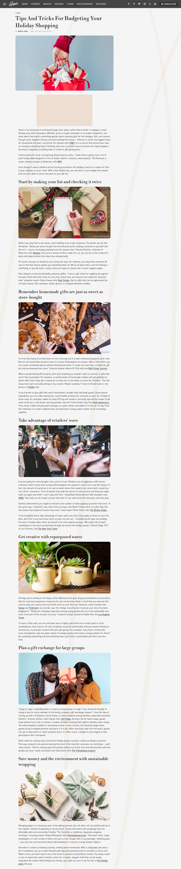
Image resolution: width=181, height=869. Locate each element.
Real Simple (63, 280)
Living (70, 4)
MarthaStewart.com (76, 835)
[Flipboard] (139, 5)
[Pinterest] (134, 5)
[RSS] (155, 5)
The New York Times (47, 528)
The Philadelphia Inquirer (83, 750)
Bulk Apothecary (101, 402)
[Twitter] (150, 5)
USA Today (66, 718)
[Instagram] (144, 5)
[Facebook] (128, 5)
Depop (21, 607)
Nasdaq (36, 252)
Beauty (47, 4)
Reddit (31, 387)
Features (101, 4)
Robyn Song (23, 31)
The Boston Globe (98, 510)
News (25, 4)
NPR (60, 161)
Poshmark (34, 607)
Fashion (59, 4)
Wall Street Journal (97, 368)
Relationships (85, 4)
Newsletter (168, 4)
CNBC (72, 142)
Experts (35, 4)
